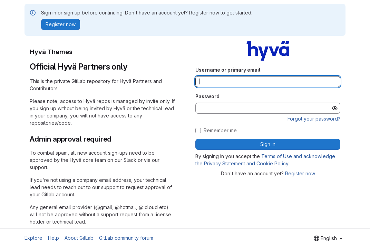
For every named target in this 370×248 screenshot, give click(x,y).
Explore (33, 238)
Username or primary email (227, 70)
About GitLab (79, 238)
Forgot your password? (314, 119)
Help (53, 238)
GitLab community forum (126, 238)
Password (207, 96)
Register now (300, 173)
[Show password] (334, 108)
